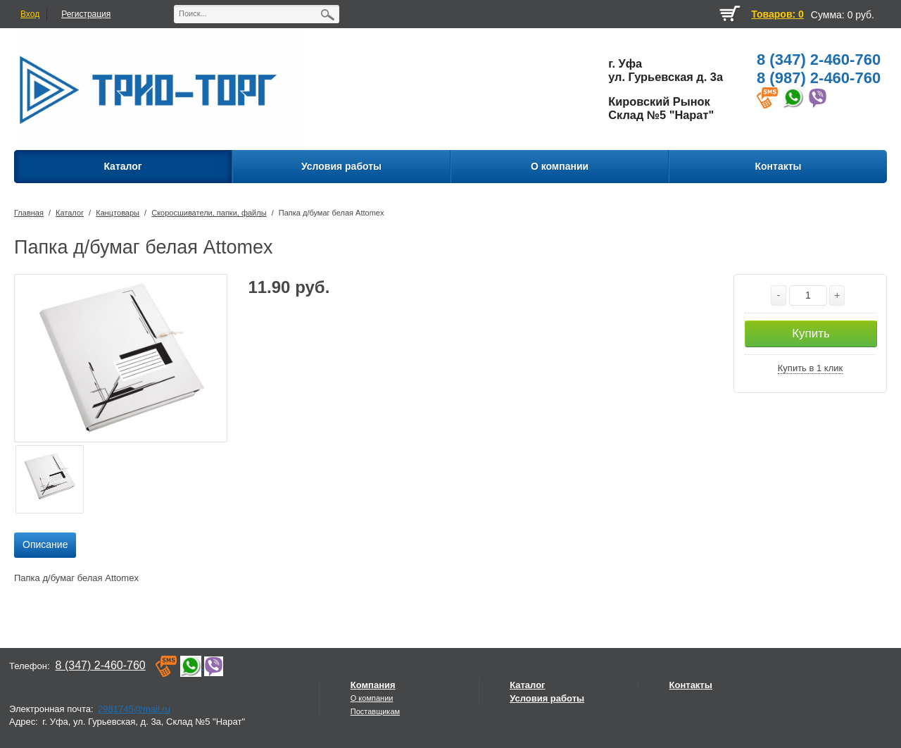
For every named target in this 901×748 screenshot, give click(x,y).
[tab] (45, 545)
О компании (372, 698)
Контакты (690, 685)
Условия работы (547, 698)
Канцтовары (117, 212)
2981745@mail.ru (134, 709)
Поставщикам (375, 711)
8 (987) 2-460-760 (819, 78)
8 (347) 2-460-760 (819, 59)
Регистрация (86, 14)
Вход (29, 14)
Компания (373, 685)
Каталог (70, 212)
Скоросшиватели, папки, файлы (208, 212)
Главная (29, 212)
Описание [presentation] (45, 544)
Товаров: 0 (777, 14)
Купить (811, 333)
